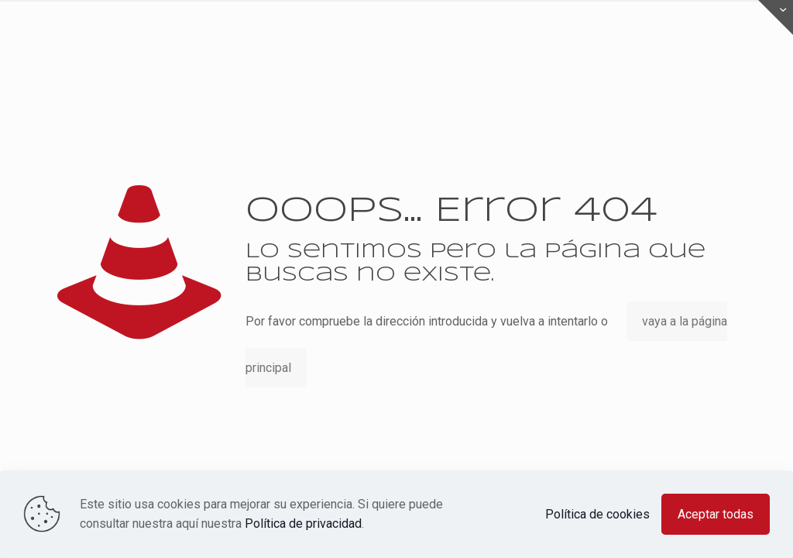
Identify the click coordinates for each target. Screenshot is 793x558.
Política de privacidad (303, 523)
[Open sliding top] (775, 17)
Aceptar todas (716, 514)
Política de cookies (597, 514)
